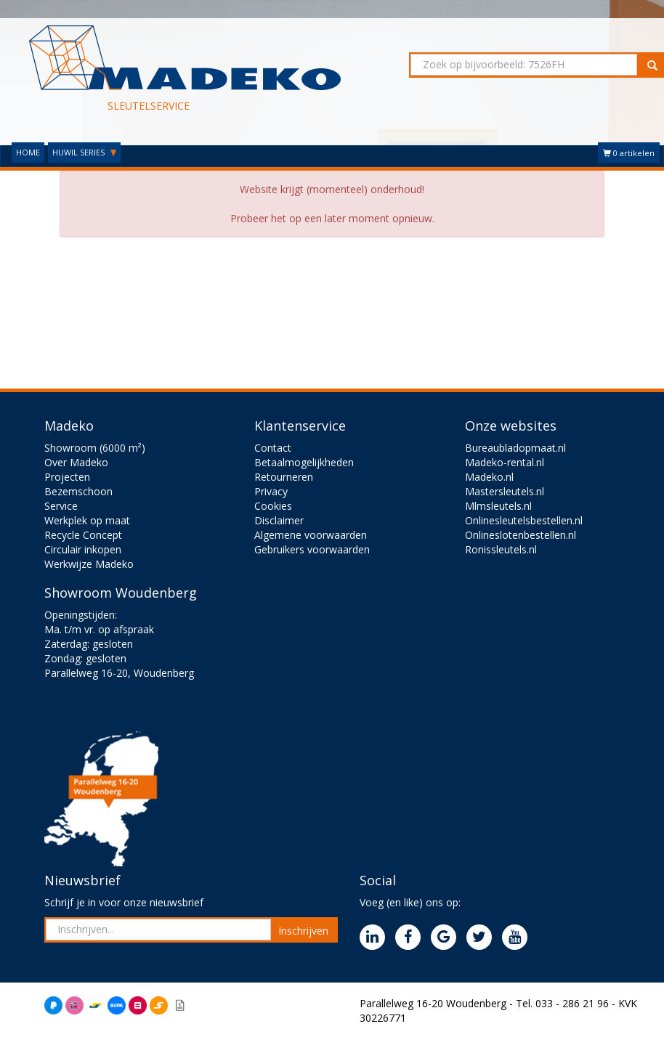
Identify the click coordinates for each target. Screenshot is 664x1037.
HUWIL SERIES (84, 152)
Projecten (67, 477)
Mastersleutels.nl (504, 491)
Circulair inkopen (82, 549)
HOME (28, 152)
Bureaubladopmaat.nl (515, 448)
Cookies (273, 506)
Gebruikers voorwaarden (312, 549)
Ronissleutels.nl (501, 549)
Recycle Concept (83, 535)
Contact (272, 448)
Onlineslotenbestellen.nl (520, 535)
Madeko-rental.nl (504, 462)
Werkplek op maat (87, 520)
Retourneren (283, 477)
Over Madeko (76, 462)
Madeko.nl (489, 477)
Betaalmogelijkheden (304, 462)
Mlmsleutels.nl (498, 506)
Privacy (271, 491)
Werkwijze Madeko (89, 564)
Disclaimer (279, 520)
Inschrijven (303, 931)
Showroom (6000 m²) (94, 448)
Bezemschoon (78, 491)
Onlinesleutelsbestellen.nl (524, 520)
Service (61, 506)
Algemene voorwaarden (310, 535)
